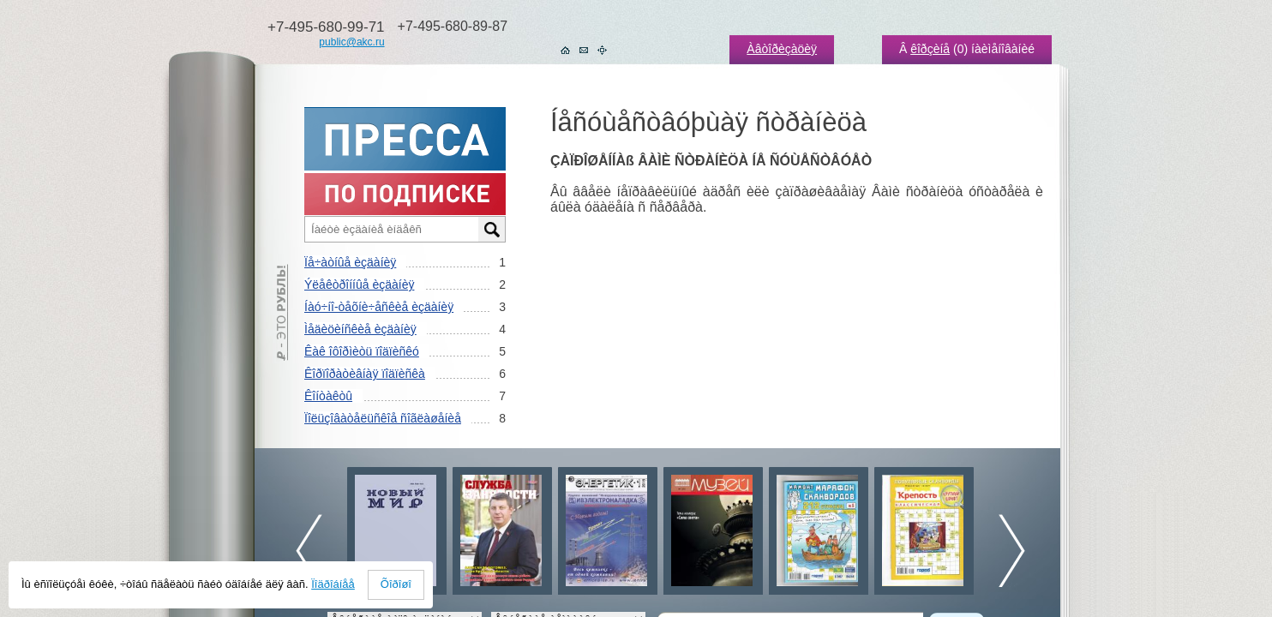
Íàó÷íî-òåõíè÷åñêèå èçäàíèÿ (378, 307)
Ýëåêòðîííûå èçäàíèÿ (359, 284)
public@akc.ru (351, 42)
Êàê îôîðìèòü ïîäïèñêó (361, 351)
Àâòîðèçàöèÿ (782, 49)
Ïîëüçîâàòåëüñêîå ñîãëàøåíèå (382, 418)
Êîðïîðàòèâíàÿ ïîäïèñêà (364, 373)
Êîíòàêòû (328, 396)
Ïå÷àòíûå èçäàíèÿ (350, 262)
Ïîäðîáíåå (333, 584)
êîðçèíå (930, 49)
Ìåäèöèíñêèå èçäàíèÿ (360, 329)
